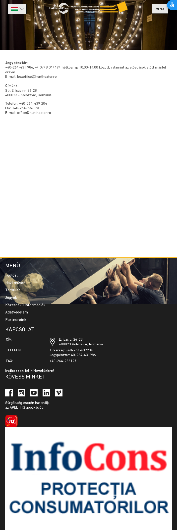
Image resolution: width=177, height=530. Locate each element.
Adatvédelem (16, 312)
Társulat (12, 290)
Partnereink (15, 320)
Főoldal (11, 276)
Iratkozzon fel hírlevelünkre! (29, 371)
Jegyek (11, 298)
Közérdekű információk (25, 305)
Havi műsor (15, 283)
